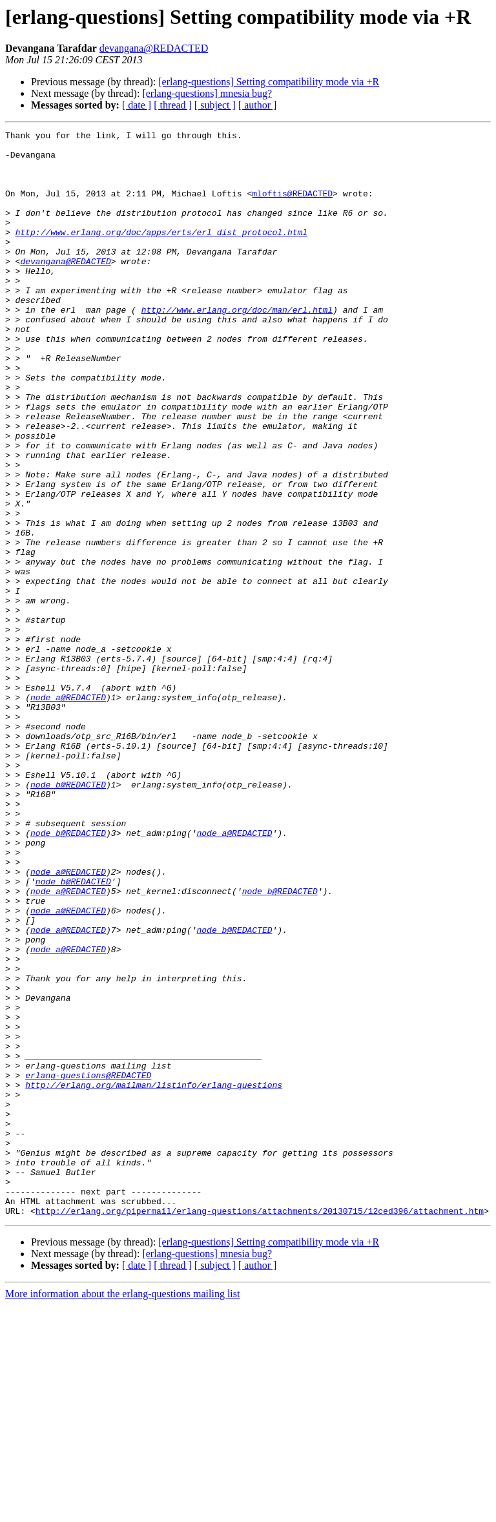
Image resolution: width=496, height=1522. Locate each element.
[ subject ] (215, 104)
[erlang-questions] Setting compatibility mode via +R (268, 81)
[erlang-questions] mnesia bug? (207, 93)
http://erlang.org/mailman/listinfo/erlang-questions (153, 1276)
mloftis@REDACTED (292, 207)
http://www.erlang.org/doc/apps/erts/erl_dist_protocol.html (161, 253)
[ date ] (136, 104)
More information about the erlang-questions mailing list (122, 1510)
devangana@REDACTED (153, 48)
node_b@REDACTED (68, 916)
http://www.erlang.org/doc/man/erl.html (237, 346)
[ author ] (257, 104)
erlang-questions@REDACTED (88, 1265)
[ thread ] (173, 104)
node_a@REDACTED (68, 811)
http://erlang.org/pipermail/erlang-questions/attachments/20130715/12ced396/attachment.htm (260, 1427)
